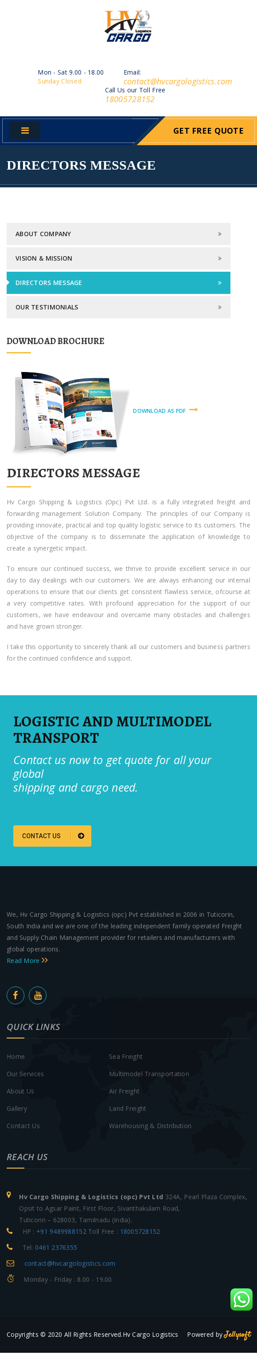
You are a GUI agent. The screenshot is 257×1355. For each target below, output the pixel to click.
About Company (43, 236)
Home (16, 1058)
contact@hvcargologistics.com (178, 84)
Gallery (17, 1110)
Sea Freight (126, 1058)
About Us (20, 1093)
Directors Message (49, 285)
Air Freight (124, 1093)
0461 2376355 (56, 1249)
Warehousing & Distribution (150, 1128)
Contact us (53, 838)
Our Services (25, 1076)
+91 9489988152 (61, 1233)
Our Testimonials (47, 309)
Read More (27, 963)
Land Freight (127, 1110)
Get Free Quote (208, 133)
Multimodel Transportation (149, 1076)
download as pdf (165, 412)
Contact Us (23, 1128)
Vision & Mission (44, 261)
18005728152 (130, 101)
